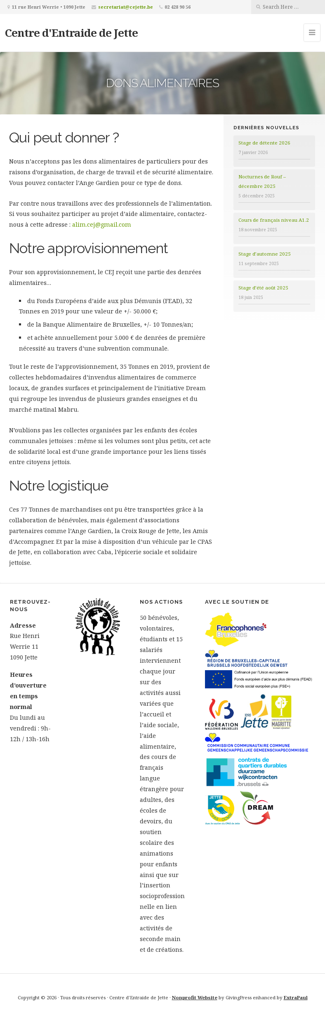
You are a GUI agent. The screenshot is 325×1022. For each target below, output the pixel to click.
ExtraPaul (296, 997)
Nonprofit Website (194, 997)
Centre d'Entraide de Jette (71, 32)
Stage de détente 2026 (264, 143)
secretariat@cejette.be (125, 7)
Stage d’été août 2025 (263, 288)
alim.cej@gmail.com (101, 224)
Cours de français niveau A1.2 (273, 220)
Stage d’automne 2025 (264, 254)
